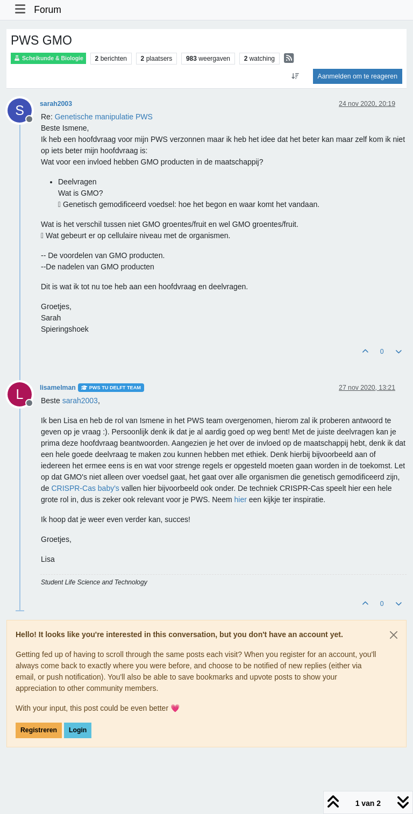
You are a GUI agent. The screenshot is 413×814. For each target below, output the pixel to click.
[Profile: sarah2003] (80, 400)
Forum (47, 9)
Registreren (38, 730)
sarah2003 (56, 104)
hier (240, 499)
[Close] (393, 634)
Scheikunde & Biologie (48, 58)
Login (78, 730)
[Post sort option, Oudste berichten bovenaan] (295, 76)
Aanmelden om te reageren (357, 76)
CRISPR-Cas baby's (85, 488)
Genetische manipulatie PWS (104, 116)
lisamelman (58, 387)
